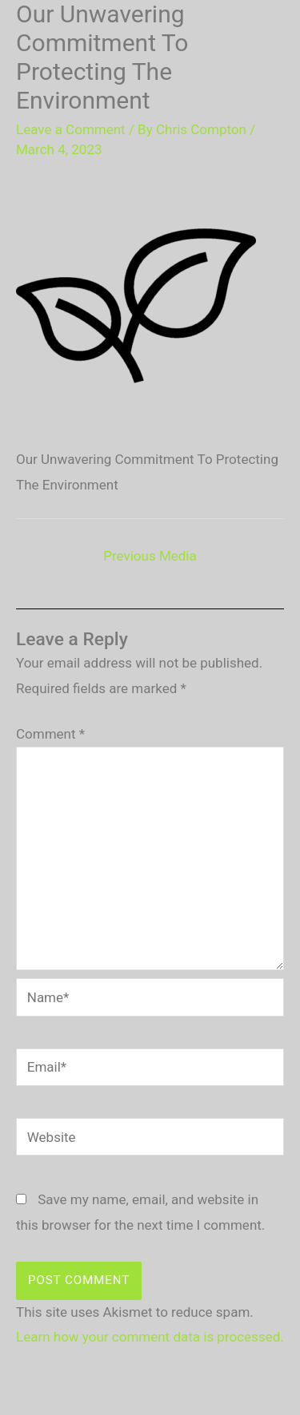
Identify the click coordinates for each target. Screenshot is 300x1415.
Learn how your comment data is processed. (150, 1337)
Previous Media (150, 556)
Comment (50, 734)
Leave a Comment (71, 129)
